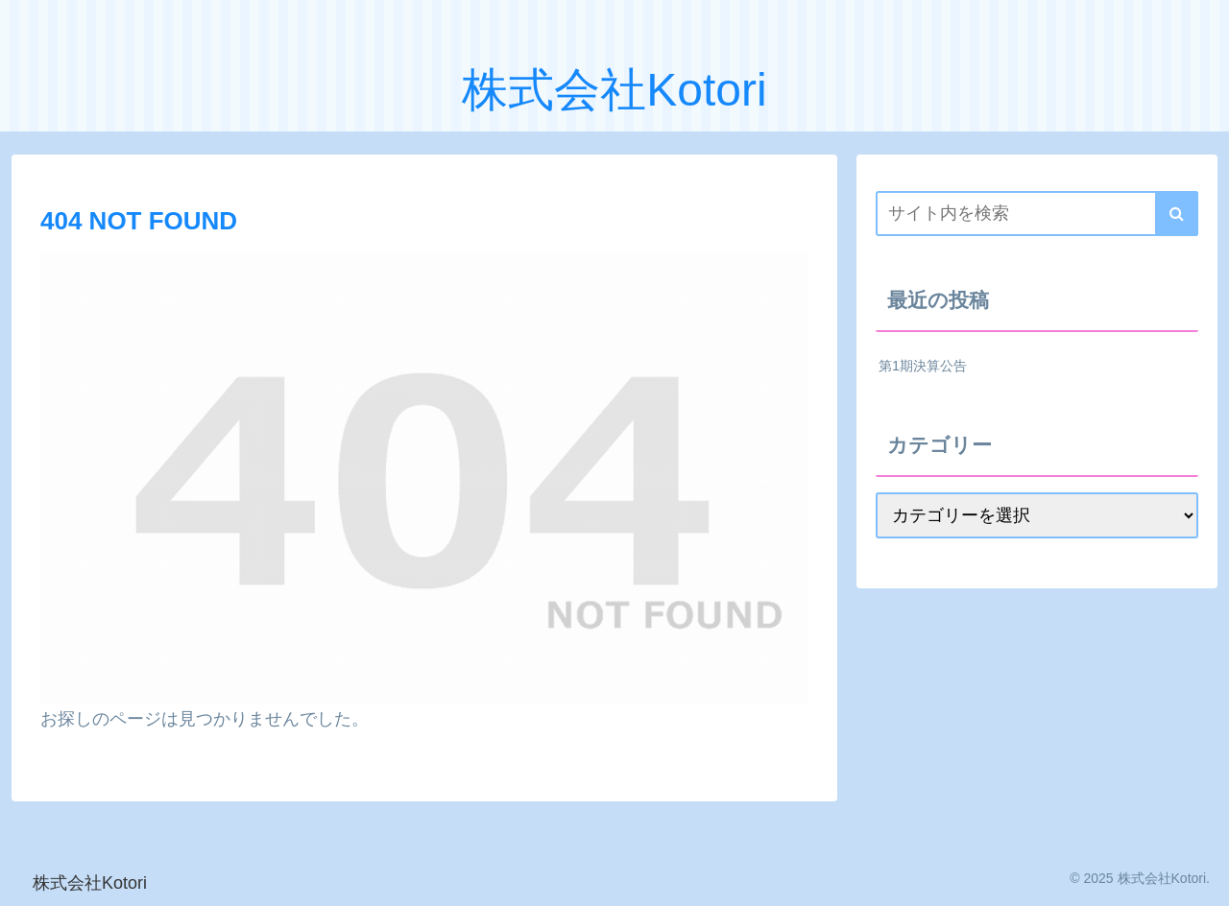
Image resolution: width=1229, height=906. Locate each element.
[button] (1176, 213)
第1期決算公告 (923, 365)
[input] (1037, 213)
